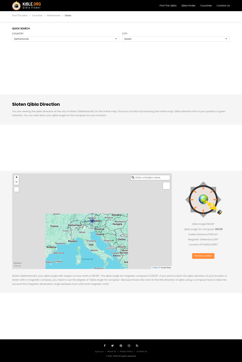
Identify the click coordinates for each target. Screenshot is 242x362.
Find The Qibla (168, 5)
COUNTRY (18, 33)
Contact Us (223, 5)
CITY (124, 33)
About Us (111, 351)
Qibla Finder (188, 5)
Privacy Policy (126, 351)
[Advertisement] (121, 71)
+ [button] (16, 177)
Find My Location (203, 255)
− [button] (16, 182)
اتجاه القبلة (99, 351)
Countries (206, 5)
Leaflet (154, 268)
